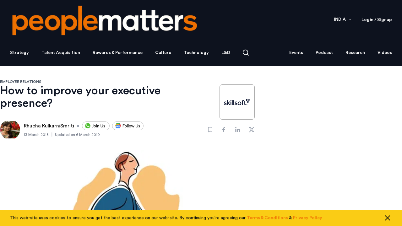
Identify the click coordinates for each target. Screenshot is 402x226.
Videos (385, 53)
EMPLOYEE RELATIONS (20, 81)
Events (296, 53)
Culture (163, 53)
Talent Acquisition (60, 53)
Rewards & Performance (118, 53)
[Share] (224, 129)
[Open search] (246, 53)
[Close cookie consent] (387, 220)
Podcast (324, 53)
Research (355, 53)
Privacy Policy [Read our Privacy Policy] (307, 220)
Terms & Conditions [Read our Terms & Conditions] (267, 220)
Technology (196, 53)
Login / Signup (376, 20)
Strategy (19, 53)
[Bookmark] (210, 129)
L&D (225, 53)
